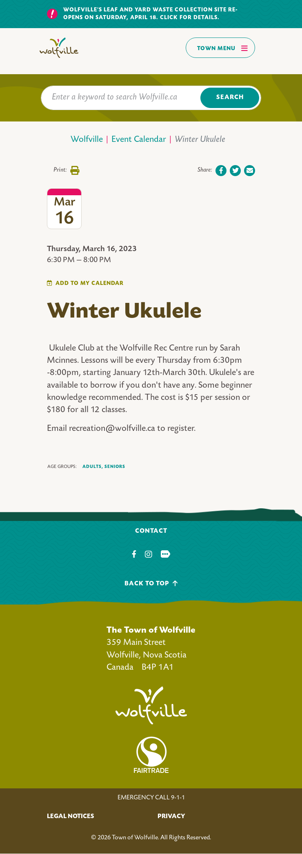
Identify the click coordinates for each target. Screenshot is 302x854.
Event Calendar (138, 140)
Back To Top (151, 583)
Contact (151, 531)
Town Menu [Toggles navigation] (222, 48)
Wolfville (87, 140)
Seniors (114, 467)
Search (230, 98)
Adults (92, 467)
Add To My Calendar (90, 283)
